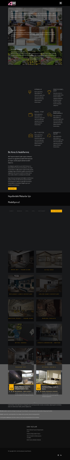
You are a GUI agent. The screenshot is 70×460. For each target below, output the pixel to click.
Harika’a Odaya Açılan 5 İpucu (33, 433)
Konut (12, 212)
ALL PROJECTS (56, 212)
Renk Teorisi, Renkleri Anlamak (34, 440)
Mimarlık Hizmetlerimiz (34, 20)
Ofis (27, 212)
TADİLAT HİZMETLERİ (34, 39)
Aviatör (1, 414)
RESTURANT (41, 212)
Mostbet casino (3, 411)
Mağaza (19, 212)
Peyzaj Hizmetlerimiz (34, 59)
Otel (33, 212)
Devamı (12, 188)
